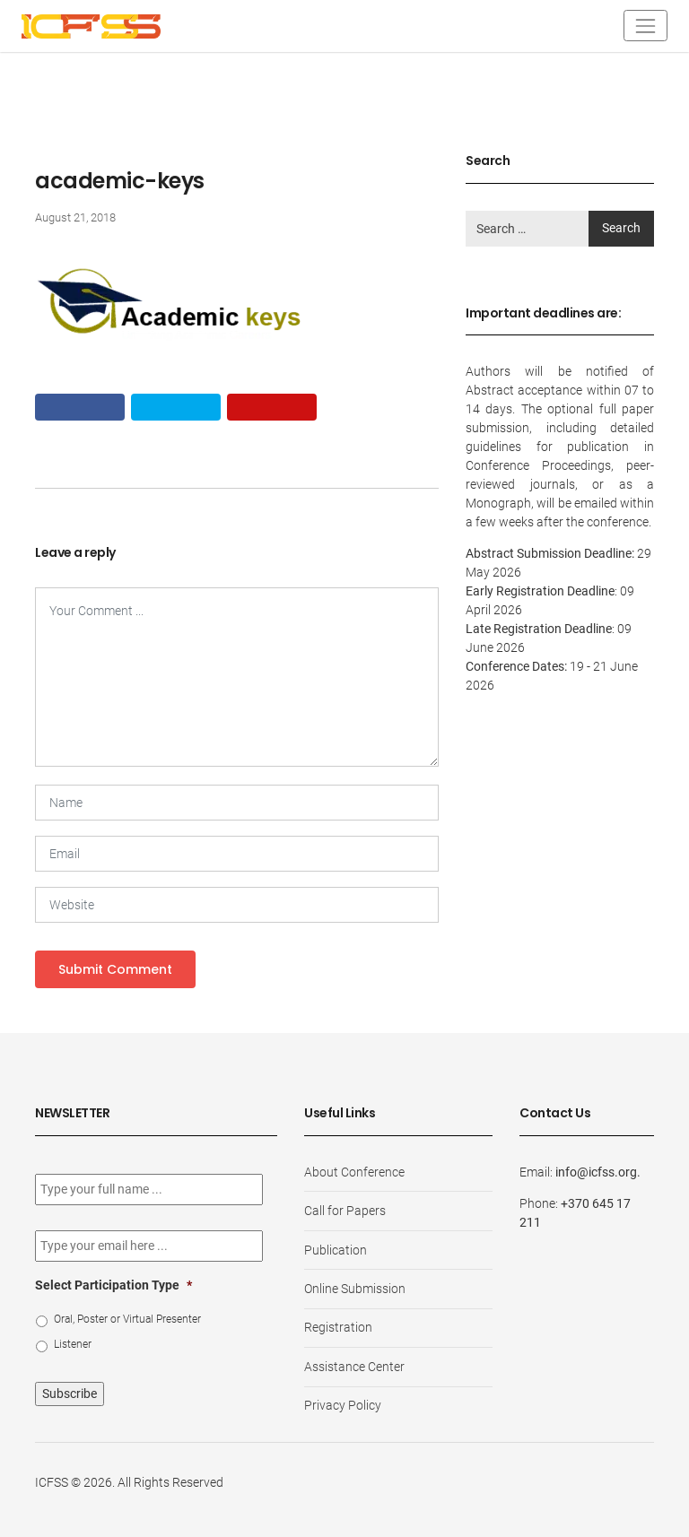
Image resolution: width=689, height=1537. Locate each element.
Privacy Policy (342, 1405)
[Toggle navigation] (645, 25)
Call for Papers (345, 1210)
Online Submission (355, 1288)
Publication (335, 1250)
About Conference (354, 1172)
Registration (338, 1327)
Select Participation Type (113, 1285)
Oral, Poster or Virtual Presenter (127, 1319)
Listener (73, 1344)
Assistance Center (354, 1366)
